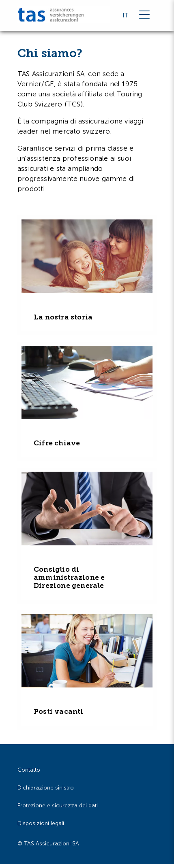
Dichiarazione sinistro (45, 787)
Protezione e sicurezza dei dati (57, 805)
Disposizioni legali (40, 823)
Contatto (28, 769)
